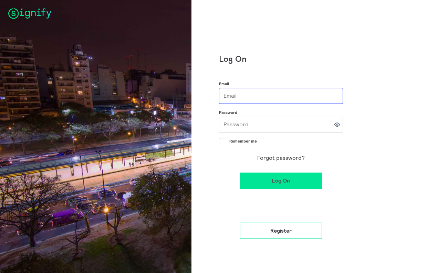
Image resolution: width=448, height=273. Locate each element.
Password (228, 112)
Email (224, 83)
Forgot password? (281, 158)
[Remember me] (221, 140)
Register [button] (281, 230)
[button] (337, 124)
